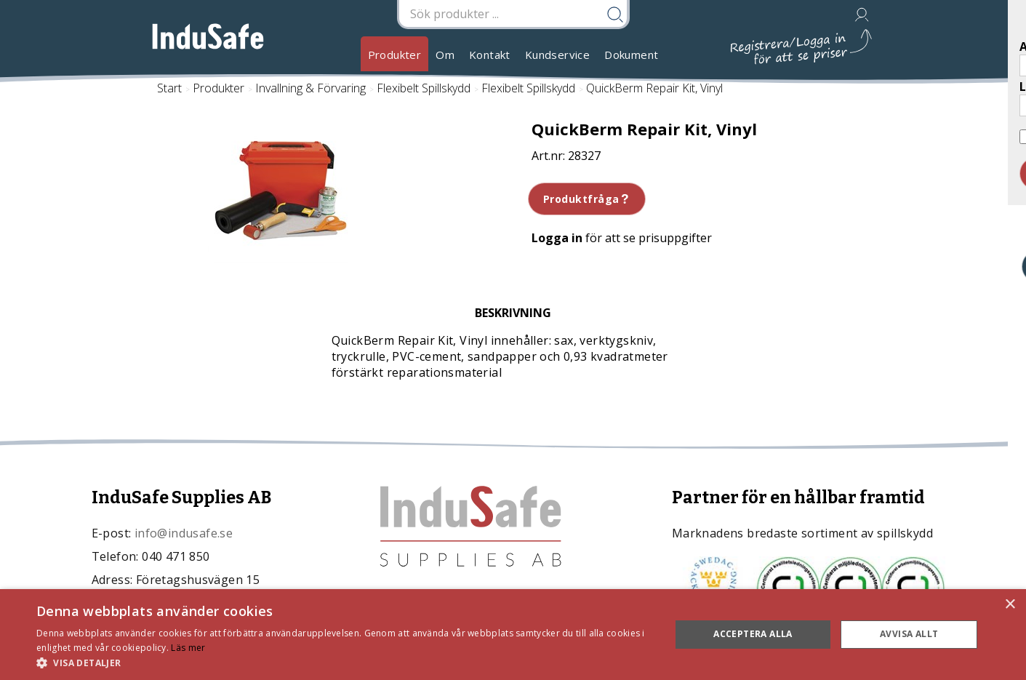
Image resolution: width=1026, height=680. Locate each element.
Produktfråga (587, 199)
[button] (344, 662)
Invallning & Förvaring (310, 88)
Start (169, 88)
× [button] (1009, 604)
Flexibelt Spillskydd (423, 88)
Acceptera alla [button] (753, 634)
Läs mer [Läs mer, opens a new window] (188, 647)
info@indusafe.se (184, 533)
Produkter (395, 54)
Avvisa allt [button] (909, 634)
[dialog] (513, 634)
